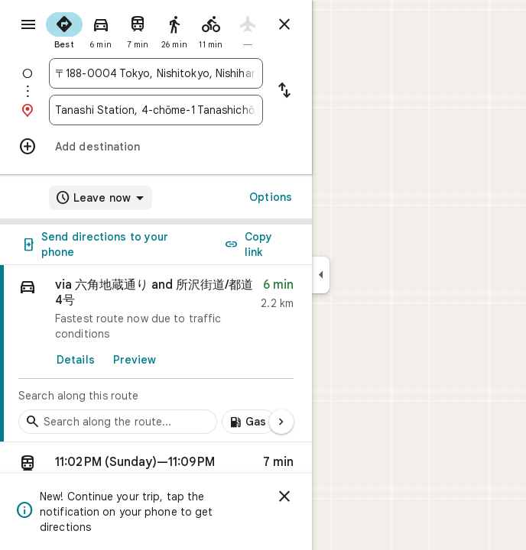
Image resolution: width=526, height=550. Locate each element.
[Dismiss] (284, 496)
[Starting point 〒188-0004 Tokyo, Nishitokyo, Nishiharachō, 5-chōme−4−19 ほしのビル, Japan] (156, 73)
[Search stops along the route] (117, 421)
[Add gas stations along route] (249, 421)
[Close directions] (284, 24)
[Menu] (28, 24)
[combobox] (156, 73)
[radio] (64, 29)
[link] (156, 353)
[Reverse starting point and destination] (284, 92)
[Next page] (281, 421)
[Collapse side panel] (321, 275)
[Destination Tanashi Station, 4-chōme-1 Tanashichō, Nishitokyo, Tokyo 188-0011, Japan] (156, 110)
